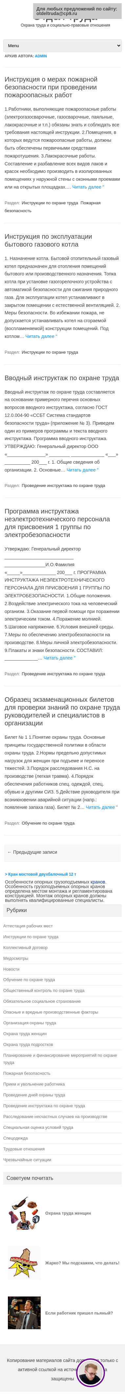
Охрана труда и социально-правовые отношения (65, 25)
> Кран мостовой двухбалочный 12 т (40, 874)
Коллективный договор (25, 947)
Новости (11, 969)
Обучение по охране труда (48, 823)
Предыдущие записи (32, 852)
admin (41, 56)
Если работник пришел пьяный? (79, 1313)
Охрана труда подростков (28, 1044)
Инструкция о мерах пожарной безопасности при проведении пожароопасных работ (51, 87)
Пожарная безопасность (26, 1073)
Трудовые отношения (24, 1148)
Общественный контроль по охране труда (43, 990)
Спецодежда (15, 1138)
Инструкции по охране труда (50, 202)
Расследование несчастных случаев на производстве (55, 1116)
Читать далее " (88, 187)
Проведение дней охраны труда (34, 1094)
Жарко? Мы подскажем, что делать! (82, 1262)
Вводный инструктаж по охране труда (62, 378)
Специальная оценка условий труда (38, 1127)
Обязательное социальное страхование (42, 1001)
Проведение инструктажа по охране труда (63, 485)
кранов (98, 882)
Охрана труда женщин (25, 1033)
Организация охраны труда (29, 1022)
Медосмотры (15, 958)
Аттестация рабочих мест (28, 925)
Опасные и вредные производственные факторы (50, 1012)
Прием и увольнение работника (34, 1084)
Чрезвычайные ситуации (27, 1159)
